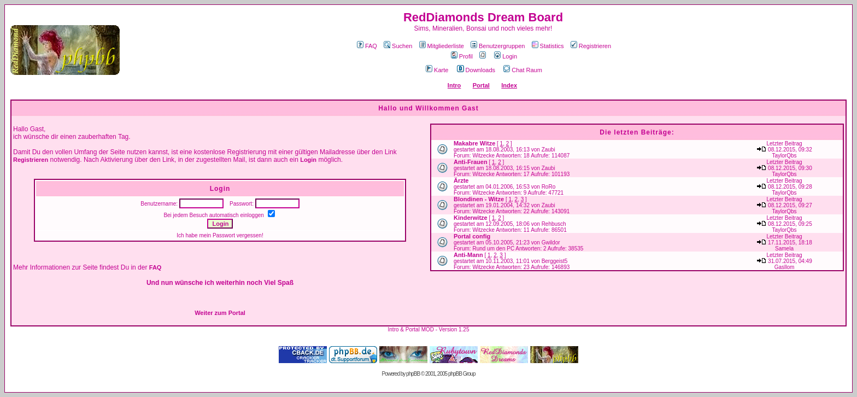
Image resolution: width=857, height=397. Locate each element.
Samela (784, 249)
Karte (437, 70)
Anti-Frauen (471, 162)
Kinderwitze (471, 217)
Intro (454, 85)
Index (509, 85)
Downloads (476, 70)
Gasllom (784, 267)
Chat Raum (522, 70)
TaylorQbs (784, 156)
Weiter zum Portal (220, 313)
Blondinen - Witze (479, 199)
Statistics (548, 46)
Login (505, 56)
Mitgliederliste (441, 46)
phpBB (413, 374)
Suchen (398, 46)
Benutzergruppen (498, 46)
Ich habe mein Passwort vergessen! (220, 235)
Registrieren (591, 46)
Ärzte (461, 180)
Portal (481, 85)
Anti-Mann (468, 255)
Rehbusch (554, 224)
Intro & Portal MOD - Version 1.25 (428, 329)
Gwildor (551, 243)
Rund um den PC (493, 249)
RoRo (549, 187)
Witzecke (483, 156)
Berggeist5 (555, 261)
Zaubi (548, 150)
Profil (462, 56)
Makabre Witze (474, 143)
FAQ (367, 46)
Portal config (472, 236)
